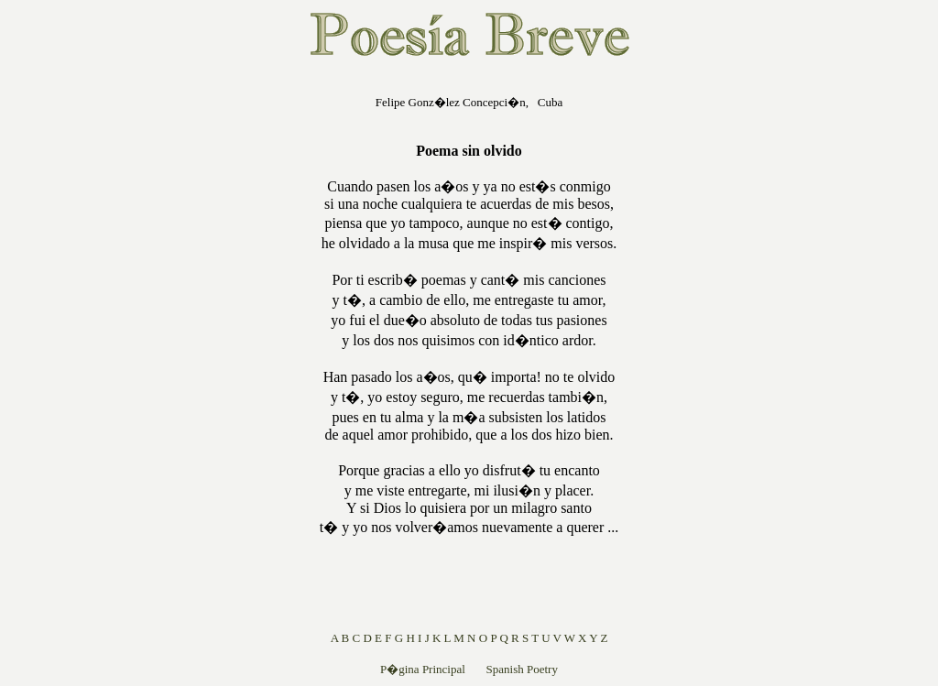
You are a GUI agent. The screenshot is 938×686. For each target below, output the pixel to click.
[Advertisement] (202, 351)
